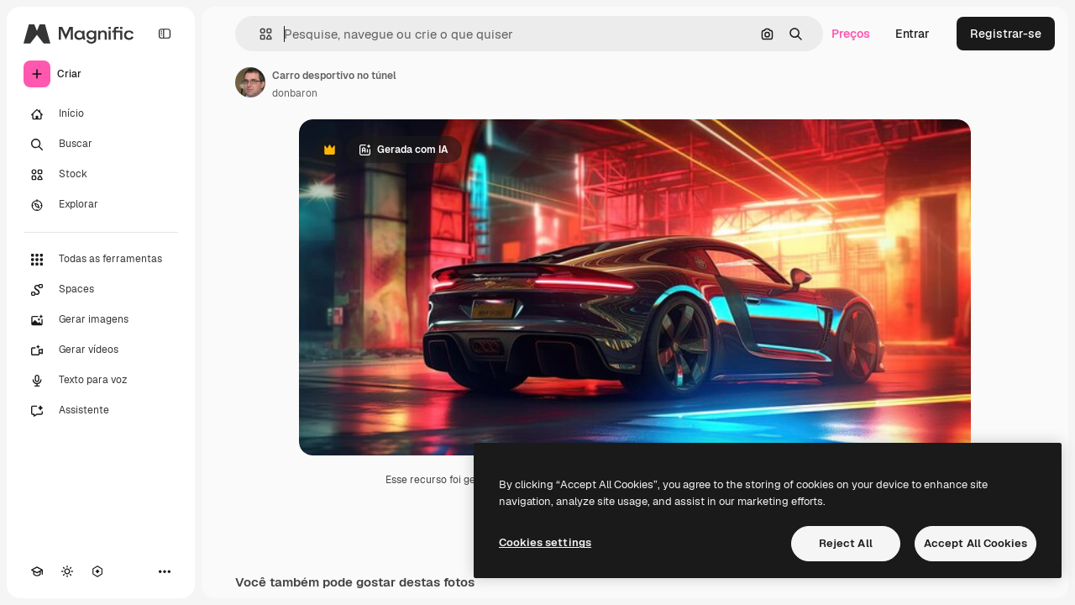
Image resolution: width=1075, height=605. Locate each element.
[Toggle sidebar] (164, 33)
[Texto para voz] (101, 380)
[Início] (101, 114)
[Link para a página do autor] (250, 82)
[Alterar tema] (67, 571)
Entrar (912, 33)
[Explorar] (101, 205)
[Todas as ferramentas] (101, 259)
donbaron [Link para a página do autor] (294, 93)
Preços (850, 33)
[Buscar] (101, 144)
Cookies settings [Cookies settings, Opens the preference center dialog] (545, 542)
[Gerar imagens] (101, 320)
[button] (259, 34)
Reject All (846, 543)
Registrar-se (1005, 33)
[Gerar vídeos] (101, 350)
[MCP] (97, 571)
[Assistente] (101, 410)
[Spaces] (101, 289)
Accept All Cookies (975, 543)
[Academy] (37, 571)
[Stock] (101, 174)
